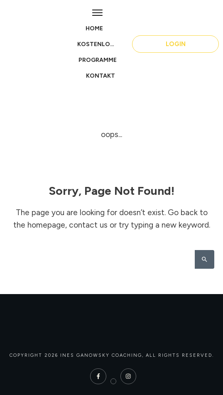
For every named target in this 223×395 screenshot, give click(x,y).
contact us (88, 225)
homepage (46, 225)
